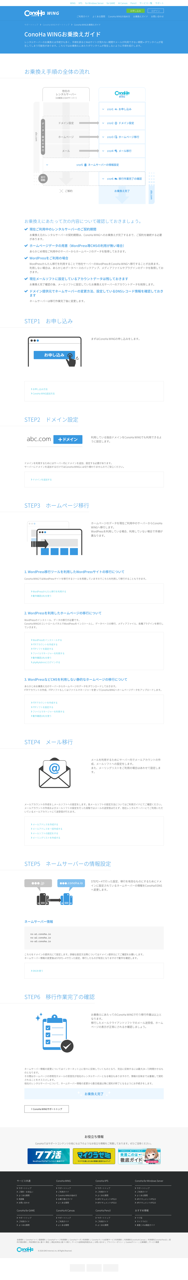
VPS (80, 3)
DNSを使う (38, 970)
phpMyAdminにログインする (46, 662)
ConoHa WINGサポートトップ (56, 24)
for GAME (111, 3)
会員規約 (20, 1239)
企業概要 (143, 1242)
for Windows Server (94, 3)
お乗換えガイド (140, 16)
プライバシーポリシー (115, 1242)
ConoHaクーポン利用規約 (79, 1239)
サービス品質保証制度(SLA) (82, 1242)
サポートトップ (31, 24)
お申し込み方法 (40, 389)
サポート (159, 3)
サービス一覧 (146, 3)
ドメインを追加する (42, 479)
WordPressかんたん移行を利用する (49, 591)
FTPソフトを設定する (43, 648)
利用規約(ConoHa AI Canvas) (135, 1239)
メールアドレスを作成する (45, 824)
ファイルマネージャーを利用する (49, 653)
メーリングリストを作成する (46, 837)
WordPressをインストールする (47, 639)
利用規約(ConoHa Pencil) (157, 1239)
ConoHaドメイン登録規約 (35, 1239)
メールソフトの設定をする (45, 833)
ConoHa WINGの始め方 (119, 16)
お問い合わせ (157, 16)
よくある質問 (98, 16)
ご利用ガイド (83, 16)
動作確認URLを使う (42, 595)
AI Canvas (122, 3)
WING (72, 3)
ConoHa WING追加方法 (44, 393)
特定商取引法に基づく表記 (39, 1242)
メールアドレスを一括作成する (47, 828)
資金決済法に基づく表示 (60, 1242)
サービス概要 (154, 1242)
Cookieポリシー (132, 1242)
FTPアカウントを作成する (45, 644)
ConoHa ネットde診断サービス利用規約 (107, 1239)
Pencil (133, 3)
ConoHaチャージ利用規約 (57, 1239)
